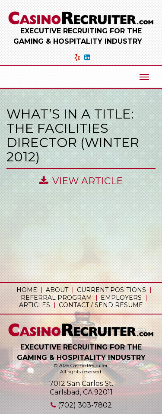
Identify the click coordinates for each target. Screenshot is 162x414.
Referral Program (56, 298)
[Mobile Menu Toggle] (144, 77)
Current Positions (111, 290)
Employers (121, 298)
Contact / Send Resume (101, 305)
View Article (81, 181)
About (57, 290)
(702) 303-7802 (85, 405)
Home (26, 290)
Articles (34, 305)
